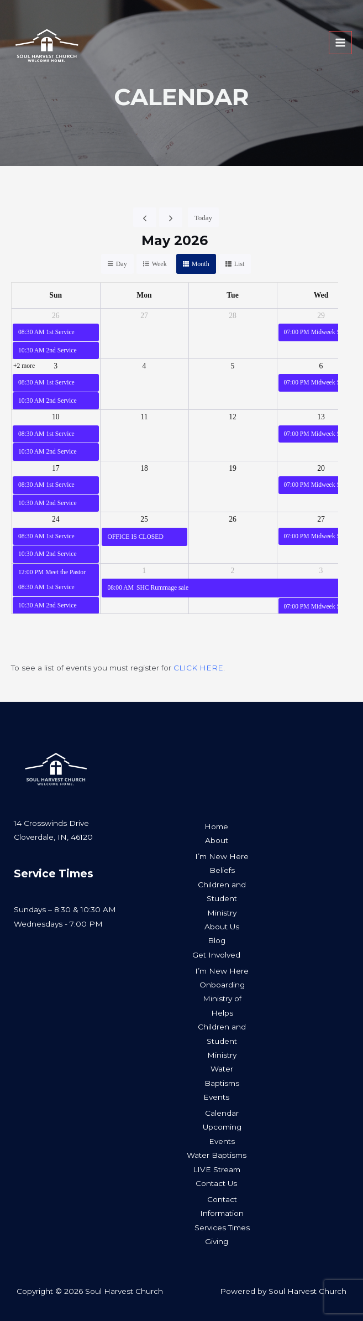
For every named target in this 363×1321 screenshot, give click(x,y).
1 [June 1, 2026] (144, 570)
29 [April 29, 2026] (321, 315)
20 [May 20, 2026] (321, 468)
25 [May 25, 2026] (144, 519)
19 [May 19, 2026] (232, 468)
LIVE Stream (216, 1169)
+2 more (24, 366)
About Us (221, 926)
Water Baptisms (216, 1155)
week (159, 264)
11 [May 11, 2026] (144, 417)
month (200, 264)
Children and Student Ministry (222, 898)
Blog (216, 940)
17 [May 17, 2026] (56, 468)
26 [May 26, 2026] (232, 519)
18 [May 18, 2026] (144, 468)
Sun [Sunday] (55, 295)
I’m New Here (222, 856)
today (203, 218)
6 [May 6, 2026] (321, 366)
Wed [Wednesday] (321, 295)
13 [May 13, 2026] (321, 417)
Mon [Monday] (143, 295)
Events (216, 1097)
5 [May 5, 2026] (233, 366)
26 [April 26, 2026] (56, 315)
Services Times (222, 1227)
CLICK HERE (198, 667)
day (121, 264)
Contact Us (216, 1183)
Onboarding (222, 984)
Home (216, 826)
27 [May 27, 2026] (321, 519)
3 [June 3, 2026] (321, 570)
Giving (216, 1241)
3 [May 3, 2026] (55, 366)
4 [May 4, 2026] (144, 366)
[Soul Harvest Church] (56, 53)
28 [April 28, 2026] (232, 315)
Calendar (222, 1113)
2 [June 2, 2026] (233, 570)
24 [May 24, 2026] (56, 519)
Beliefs (222, 870)
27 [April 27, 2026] (144, 315)
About (216, 840)
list (239, 264)
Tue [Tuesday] (233, 295)
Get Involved (216, 954)
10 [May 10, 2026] (56, 417)
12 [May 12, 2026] (232, 417)
